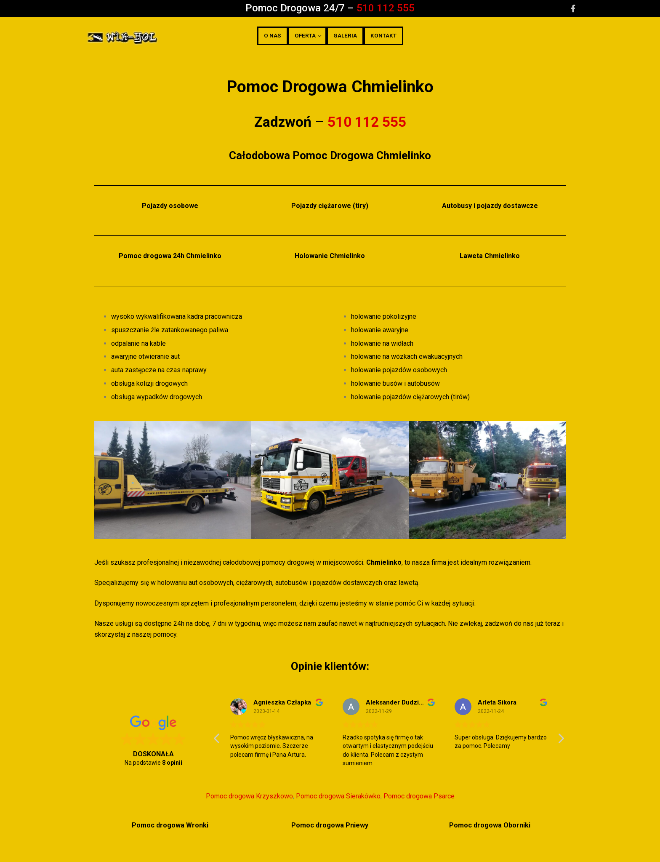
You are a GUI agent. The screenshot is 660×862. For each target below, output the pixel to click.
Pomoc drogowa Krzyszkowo (249, 796)
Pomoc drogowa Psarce (419, 796)
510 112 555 (386, 8)
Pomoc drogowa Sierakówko (338, 796)
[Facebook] (573, 8)
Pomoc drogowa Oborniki (489, 825)
